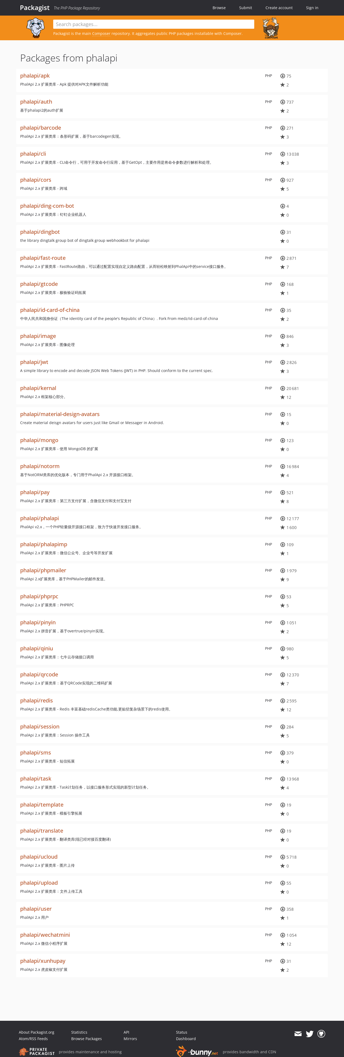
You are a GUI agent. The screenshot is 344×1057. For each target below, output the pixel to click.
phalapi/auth (36, 101)
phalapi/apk (35, 75)
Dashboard (186, 1038)
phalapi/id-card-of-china (50, 310)
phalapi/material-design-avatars (60, 414)
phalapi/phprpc (39, 596)
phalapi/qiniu (36, 648)
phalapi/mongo (39, 440)
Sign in (312, 7)
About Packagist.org (36, 1032)
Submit (245, 7)
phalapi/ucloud (39, 856)
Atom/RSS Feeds (33, 1038)
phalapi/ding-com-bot (47, 205)
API (126, 1032)
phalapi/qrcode (39, 674)
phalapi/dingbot (40, 231)
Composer (101, 33)
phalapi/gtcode (39, 283)
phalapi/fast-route (43, 257)
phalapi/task (35, 778)
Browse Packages (86, 1038)
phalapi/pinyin (38, 622)
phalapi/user (36, 908)
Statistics (79, 1032)
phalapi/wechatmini (45, 934)
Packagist (35, 7)
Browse (219, 7)
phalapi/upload (39, 882)
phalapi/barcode (40, 127)
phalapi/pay (34, 492)
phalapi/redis (36, 700)
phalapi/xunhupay (42, 960)
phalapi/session (39, 726)
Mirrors (130, 1038)
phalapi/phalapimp (43, 544)
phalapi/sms (35, 752)
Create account (279, 7)
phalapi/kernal (38, 388)
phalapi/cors (35, 179)
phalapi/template (41, 804)
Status (181, 1032)
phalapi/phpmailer (43, 570)
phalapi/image (38, 336)
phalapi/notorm (40, 466)
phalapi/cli (33, 153)
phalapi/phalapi (39, 518)
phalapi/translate (41, 830)
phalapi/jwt (34, 362)
